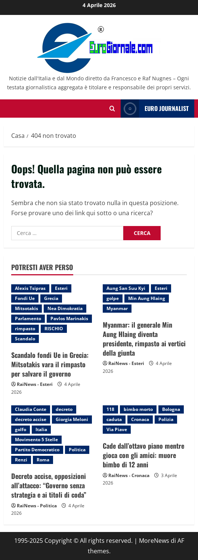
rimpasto (25, 328)
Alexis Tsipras (30, 288)
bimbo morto (138, 409)
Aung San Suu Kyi (125, 288)
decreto (64, 409)
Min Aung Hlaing (146, 298)
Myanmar (117, 308)
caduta (114, 419)
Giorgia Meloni (72, 419)
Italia (41, 429)
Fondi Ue (25, 298)
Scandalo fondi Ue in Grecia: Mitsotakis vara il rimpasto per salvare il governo (50, 364)
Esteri (61, 288)
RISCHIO (53, 328)
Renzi (21, 460)
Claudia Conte (30, 409)
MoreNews (154, 540)
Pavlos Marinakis (69, 318)
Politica (77, 449)
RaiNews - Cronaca (128, 475)
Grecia (51, 298)
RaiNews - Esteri (35, 384)
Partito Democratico (37, 449)
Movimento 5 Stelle (36, 439)
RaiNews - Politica (37, 505)
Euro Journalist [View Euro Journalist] (155, 108)
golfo (20, 429)
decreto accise (30, 419)
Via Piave (116, 429)
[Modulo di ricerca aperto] (112, 108)
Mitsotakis (26, 308)
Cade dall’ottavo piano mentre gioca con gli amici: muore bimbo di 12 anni (143, 455)
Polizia (165, 419)
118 (110, 409)
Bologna (171, 409)
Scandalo (25, 338)
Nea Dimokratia (65, 308)
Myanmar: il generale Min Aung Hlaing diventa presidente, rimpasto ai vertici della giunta (144, 339)
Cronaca (140, 419)
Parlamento (28, 318)
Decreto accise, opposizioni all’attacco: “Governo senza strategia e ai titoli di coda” (48, 485)
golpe (112, 298)
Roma (43, 460)
